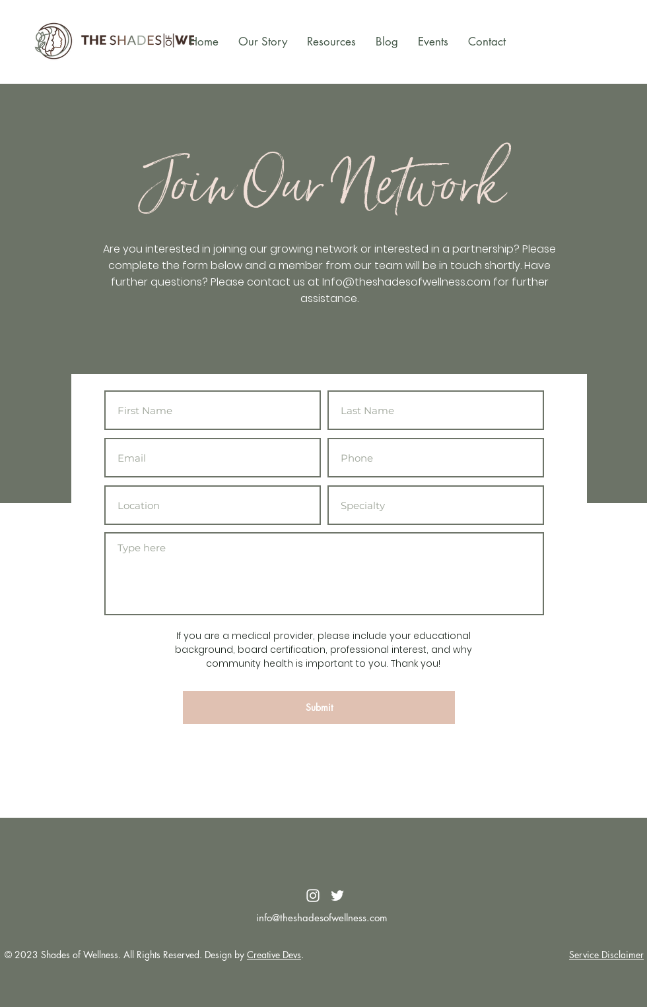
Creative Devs (274, 954)
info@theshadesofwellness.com (322, 917)
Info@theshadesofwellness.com (406, 282)
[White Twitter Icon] (337, 895)
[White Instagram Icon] (313, 895)
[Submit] (319, 707)
